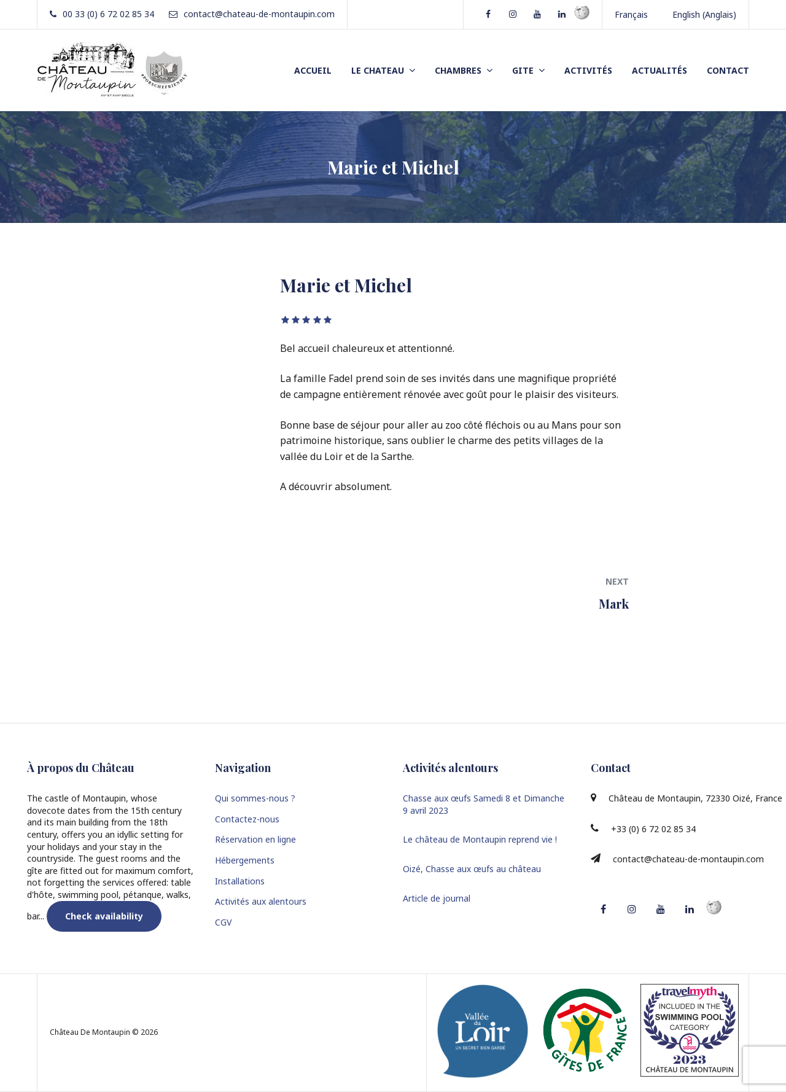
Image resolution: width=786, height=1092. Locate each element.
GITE (523, 70)
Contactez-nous (247, 819)
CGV (223, 922)
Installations (240, 881)
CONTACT (728, 70)
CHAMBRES (458, 70)
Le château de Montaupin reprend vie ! (480, 839)
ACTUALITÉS (659, 70)
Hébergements (244, 860)
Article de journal (436, 898)
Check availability (104, 916)
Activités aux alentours (260, 901)
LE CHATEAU (377, 70)
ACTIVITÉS (588, 70)
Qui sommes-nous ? (255, 798)
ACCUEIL (313, 70)
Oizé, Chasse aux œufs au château (472, 869)
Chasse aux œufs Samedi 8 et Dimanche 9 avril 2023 (483, 804)
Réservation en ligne (255, 839)
